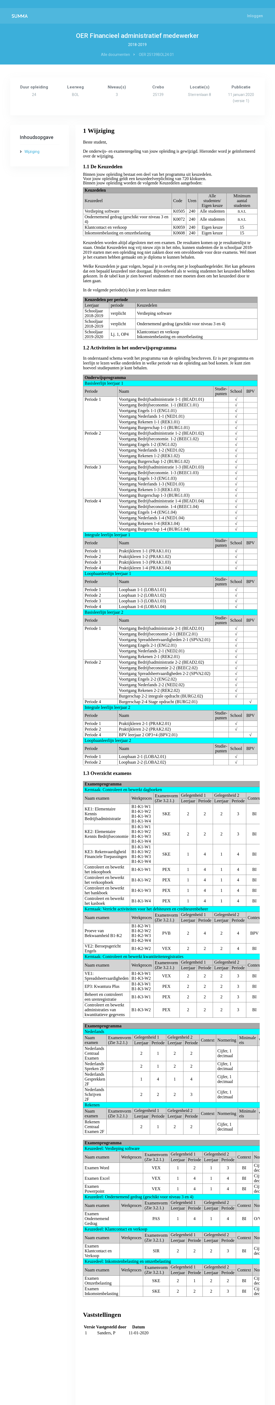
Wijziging (31, 151)
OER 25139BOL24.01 (156, 54)
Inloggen (255, 16)
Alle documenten (115, 54)
